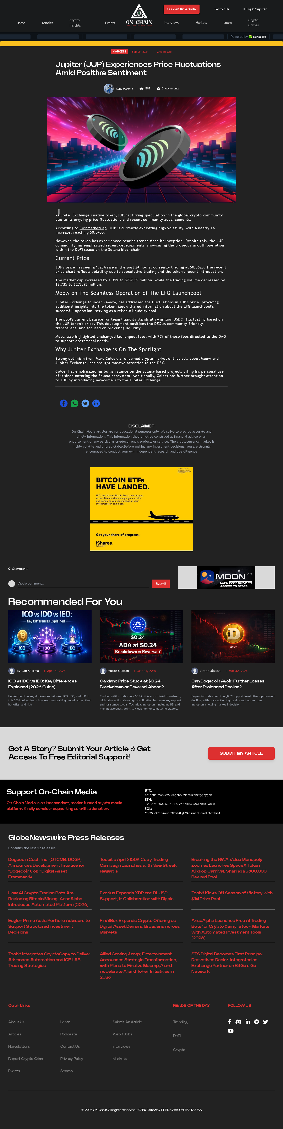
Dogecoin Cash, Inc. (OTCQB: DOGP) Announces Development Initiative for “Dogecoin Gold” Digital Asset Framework (46, 868)
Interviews (171, 23)
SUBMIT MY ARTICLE (241, 753)
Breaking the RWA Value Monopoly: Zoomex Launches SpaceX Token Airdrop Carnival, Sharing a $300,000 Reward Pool (229, 868)
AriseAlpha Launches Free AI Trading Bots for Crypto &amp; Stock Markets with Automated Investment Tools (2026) (230, 929)
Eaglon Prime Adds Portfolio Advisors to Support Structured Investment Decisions (49, 926)
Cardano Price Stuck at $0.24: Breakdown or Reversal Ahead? (132, 684)
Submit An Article (181, 9)
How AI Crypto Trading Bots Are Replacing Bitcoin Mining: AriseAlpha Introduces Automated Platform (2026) (48, 899)
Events (110, 23)
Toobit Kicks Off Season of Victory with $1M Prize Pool (232, 896)
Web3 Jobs (122, 1034)
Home (21, 23)
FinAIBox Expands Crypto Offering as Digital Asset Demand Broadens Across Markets (140, 926)
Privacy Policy (71, 1059)
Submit (161, 583)
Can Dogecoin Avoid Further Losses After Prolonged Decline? (228, 684)
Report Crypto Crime (26, 1059)
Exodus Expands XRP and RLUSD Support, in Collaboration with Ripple (137, 896)
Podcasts (68, 1034)
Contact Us (221, 9)
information (152, 306)
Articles (47, 23)
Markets (201, 23)
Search (66, 1071)
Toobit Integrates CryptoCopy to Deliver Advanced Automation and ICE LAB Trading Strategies (49, 960)
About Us (16, 1022)
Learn (227, 23)
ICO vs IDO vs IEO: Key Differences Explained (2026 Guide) (42, 684)
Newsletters (19, 1046)
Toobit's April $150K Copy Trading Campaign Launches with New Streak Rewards (138, 865)
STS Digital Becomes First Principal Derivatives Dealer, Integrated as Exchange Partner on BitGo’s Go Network (226, 963)
